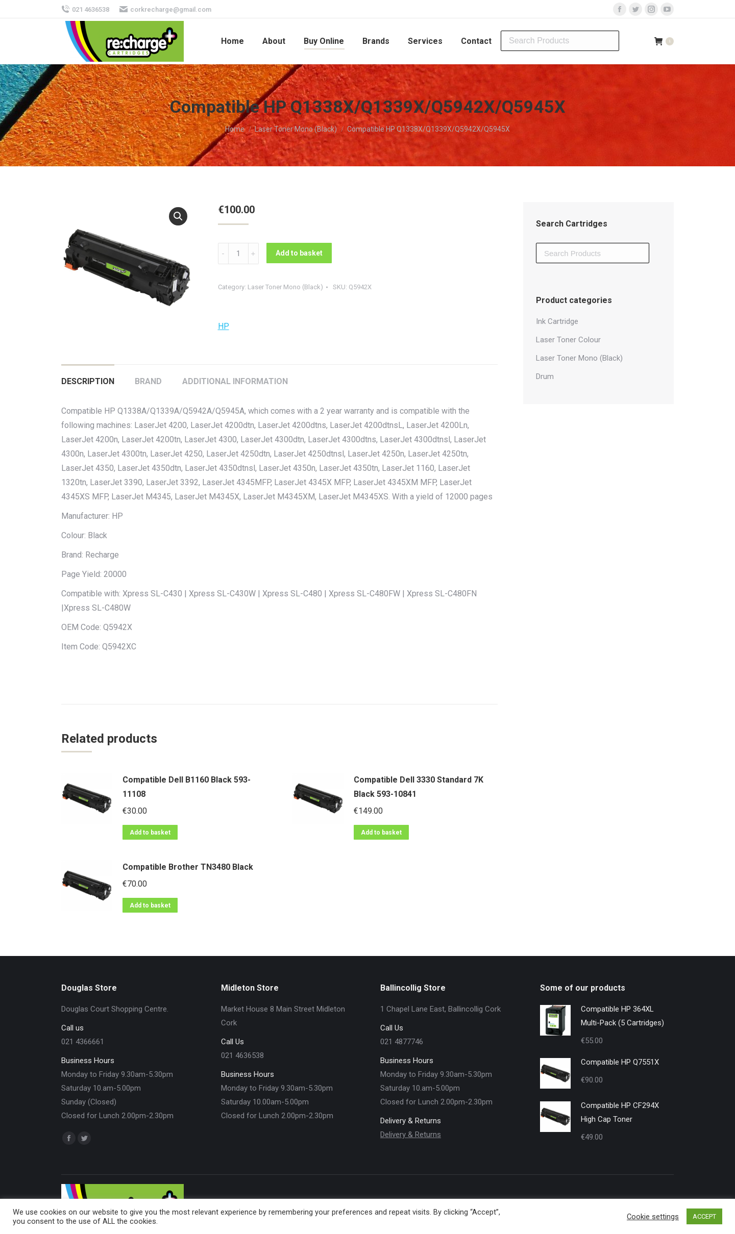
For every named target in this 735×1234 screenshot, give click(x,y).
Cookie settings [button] (653, 1216)
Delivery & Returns (410, 1134)
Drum (545, 376)
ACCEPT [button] (704, 1216)
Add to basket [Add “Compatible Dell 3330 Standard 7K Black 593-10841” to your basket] (381, 832)
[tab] (87, 376)
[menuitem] (232, 41)
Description (87, 381)
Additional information (235, 381)
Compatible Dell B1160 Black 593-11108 (186, 787)
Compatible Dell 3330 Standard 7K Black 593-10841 (418, 787)
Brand (148, 381)
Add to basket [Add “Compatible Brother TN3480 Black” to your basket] (150, 905)
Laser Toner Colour (568, 339)
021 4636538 (85, 9)
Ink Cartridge (557, 321)
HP (223, 326)
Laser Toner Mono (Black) (285, 287)
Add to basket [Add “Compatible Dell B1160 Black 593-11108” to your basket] (150, 832)
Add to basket (299, 253)
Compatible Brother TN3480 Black (187, 867)
